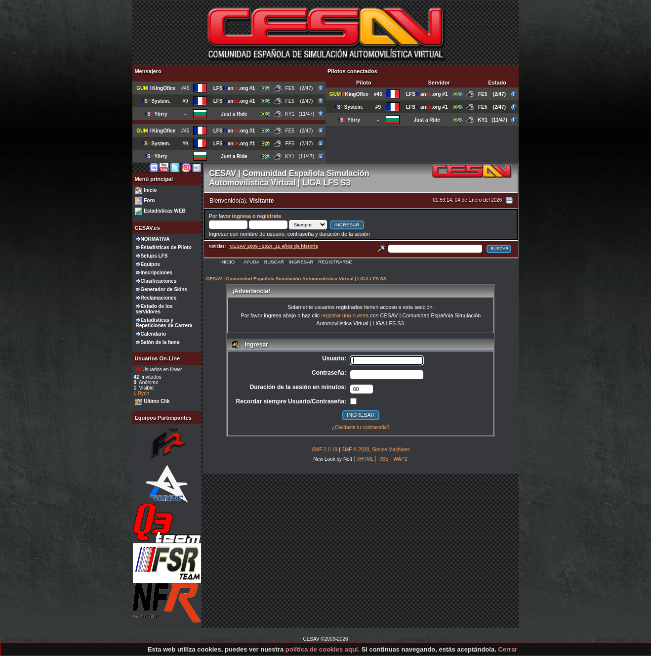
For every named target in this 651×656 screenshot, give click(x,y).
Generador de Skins (163, 289)
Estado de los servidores (153, 309)
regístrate (269, 216)
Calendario (153, 334)
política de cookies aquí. (322, 649)
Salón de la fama (159, 342)
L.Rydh (141, 393)
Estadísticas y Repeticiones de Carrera (163, 322)
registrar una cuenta (344, 315)
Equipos (150, 264)
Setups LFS (153, 256)
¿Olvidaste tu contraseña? (361, 427)
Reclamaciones (158, 298)
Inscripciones (156, 272)
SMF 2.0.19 (324, 449)
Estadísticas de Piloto (165, 247)
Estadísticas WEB (164, 211)
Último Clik (156, 401)
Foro (149, 200)
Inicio (150, 190)
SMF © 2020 (355, 449)
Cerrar (507, 649)
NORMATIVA (154, 239)
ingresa (241, 216)
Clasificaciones (158, 281)
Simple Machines (390, 449)
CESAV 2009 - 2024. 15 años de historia (274, 246)
